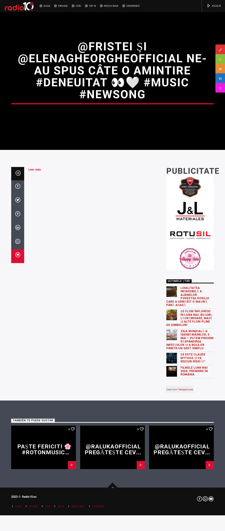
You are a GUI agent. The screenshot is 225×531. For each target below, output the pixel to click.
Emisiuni (63, 6)
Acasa (47, 6)
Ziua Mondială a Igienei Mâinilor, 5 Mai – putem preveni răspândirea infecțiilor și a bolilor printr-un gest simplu (190, 426)
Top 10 (92, 6)
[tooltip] (220, 49)
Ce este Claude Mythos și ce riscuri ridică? (193, 445)
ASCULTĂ (214, 6)
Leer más (34, 256)
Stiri (78, 6)
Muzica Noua (111, 6)
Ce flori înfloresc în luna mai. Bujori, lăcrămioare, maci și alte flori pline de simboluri (189, 405)
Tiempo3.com (185, 476)
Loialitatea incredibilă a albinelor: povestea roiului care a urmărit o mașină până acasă (187, 383)
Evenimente (133, 6)
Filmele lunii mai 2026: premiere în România (194, 458)
